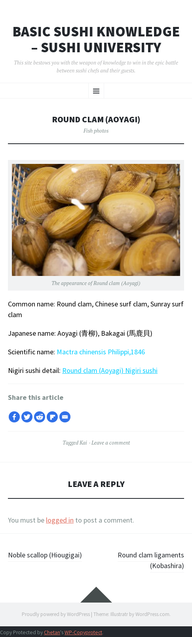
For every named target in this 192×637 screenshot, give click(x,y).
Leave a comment (110, 442)
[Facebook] (14, 416)
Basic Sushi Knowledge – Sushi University (96, 39)
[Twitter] (26, 416)
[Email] (64, 416)
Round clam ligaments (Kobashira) (151, 560)
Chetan (52, 632)
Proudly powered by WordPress (56, 614)
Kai (83, 442)
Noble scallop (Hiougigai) (45, 554)
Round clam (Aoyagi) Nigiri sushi (110, 370)
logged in (60, 520)
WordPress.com (152, 614)
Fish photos (96, 130)
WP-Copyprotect (83, 632)
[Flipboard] (52, 416)
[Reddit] (39, 416)
